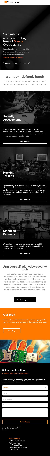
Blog (15, 63)
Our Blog (11, 331)
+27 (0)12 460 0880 (17, 441)
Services (7, 63)
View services (25, 141)
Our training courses (25, 300)
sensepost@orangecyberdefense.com (15, 373)
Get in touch (25, 422)
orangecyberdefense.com (13, 57)
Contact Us (24, 63)
